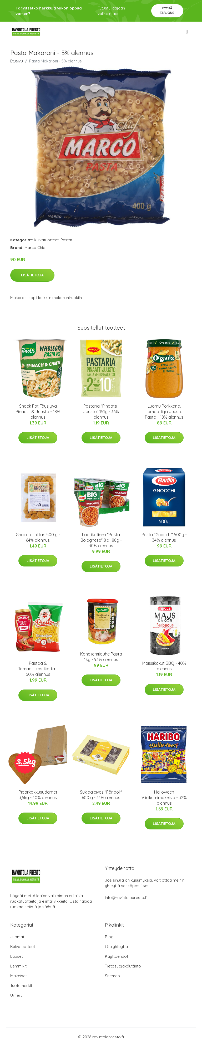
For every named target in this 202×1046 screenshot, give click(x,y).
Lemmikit (18, 966)
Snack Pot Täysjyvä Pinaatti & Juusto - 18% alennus (38, 411)
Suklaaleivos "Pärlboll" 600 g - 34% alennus (101, 794)
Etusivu (16, 60)
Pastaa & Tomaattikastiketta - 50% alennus (38, 669)
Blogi (109, 936)
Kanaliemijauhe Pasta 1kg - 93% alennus (101, 656)
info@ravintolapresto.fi (126, 897)
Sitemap (112, 975)
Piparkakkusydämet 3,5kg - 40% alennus (38, 794)
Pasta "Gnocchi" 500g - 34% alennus (164, 537)
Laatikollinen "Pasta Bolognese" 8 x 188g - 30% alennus (101, 540)
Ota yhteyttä (116, 946)
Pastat (66, 239)
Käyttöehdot (116, 956)
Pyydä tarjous (167, 10)
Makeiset (18, 975)
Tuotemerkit (21, 985)
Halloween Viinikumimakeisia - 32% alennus (164, 797)
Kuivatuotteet (46, 239)
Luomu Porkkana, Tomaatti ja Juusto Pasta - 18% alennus (164, 411)
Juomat (17, 936)
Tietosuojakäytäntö (123, 966)
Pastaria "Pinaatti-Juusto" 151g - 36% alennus (101, 411)
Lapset (16, 956)
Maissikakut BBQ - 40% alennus (164, 666)
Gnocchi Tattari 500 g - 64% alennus (38, 537)
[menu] (187, 31)
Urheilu (16, 995)
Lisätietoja (32, 275)
